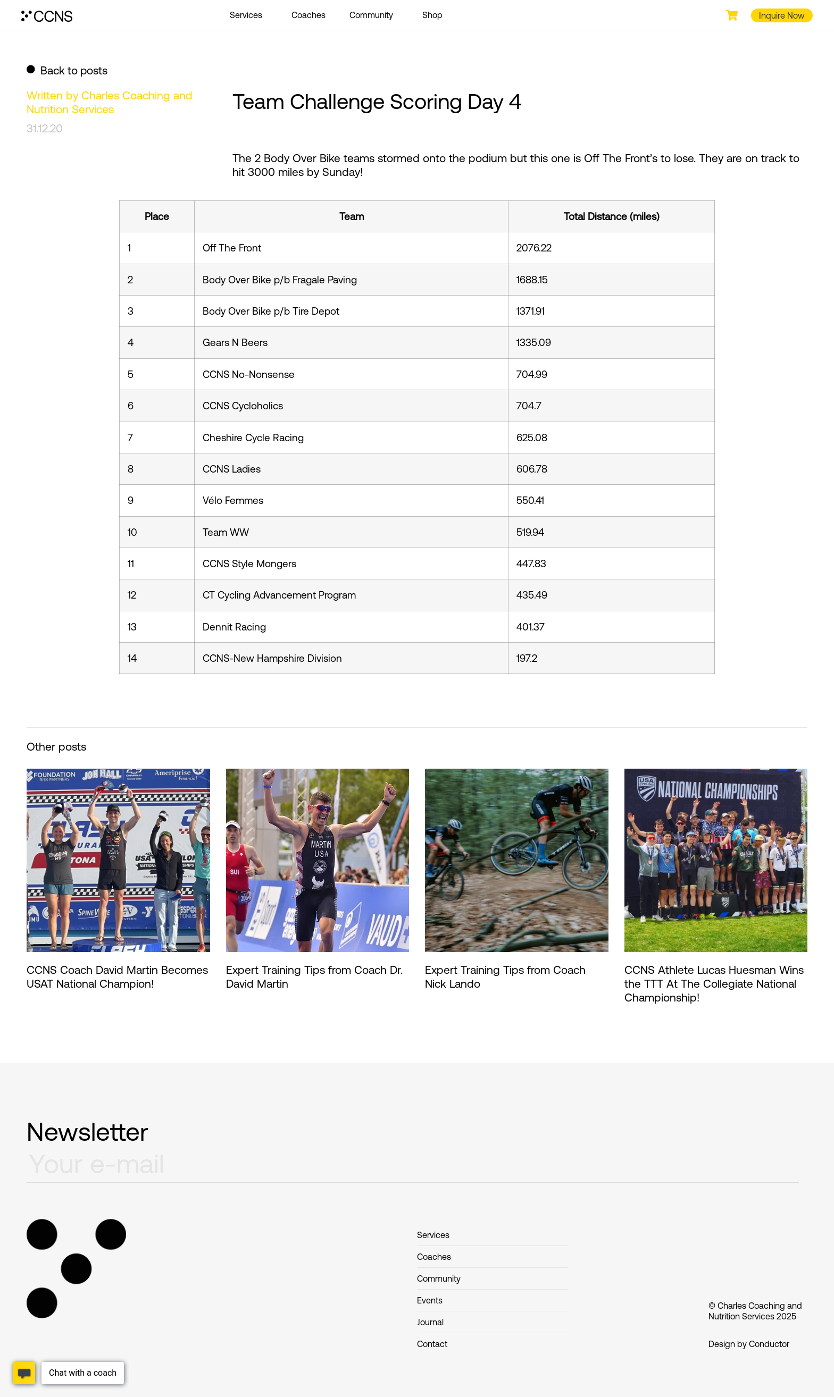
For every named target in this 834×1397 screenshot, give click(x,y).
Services (249, 15)
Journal (430, 1322)
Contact (432, 1344)
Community (373, 15)
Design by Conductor (748, 1344)
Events (430, 1300)
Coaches (308, 15)
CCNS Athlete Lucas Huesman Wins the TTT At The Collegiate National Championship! (714, 983)
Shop (432, 15)
